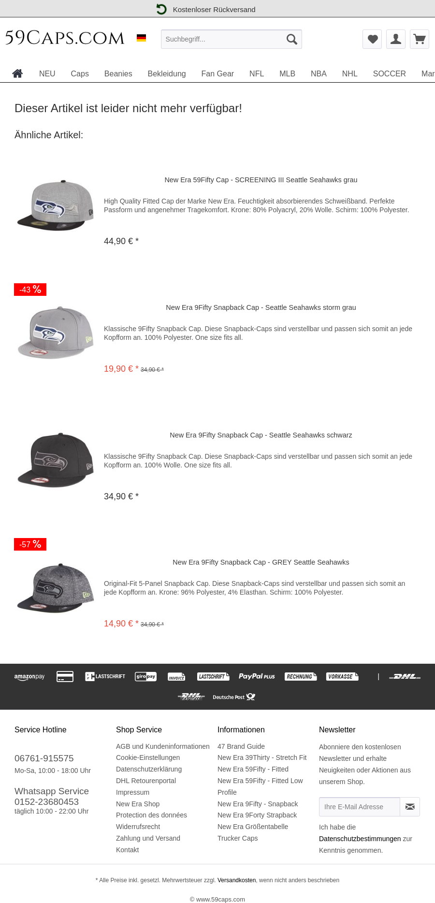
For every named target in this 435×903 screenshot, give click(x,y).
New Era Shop (138, 804)
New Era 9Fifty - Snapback (258, 804)
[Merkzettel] (372, 39)
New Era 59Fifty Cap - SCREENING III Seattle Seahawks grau (260, 180)
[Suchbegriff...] (232, 39)
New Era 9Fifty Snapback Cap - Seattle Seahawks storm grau (261, 307)
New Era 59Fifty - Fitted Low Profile (260, 786)
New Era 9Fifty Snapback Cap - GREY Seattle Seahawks (261, 562)
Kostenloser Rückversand (204, 8)
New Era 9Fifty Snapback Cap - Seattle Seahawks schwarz (261, 435)
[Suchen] (292, 39)
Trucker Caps (238, 838)
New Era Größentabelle (253, 826)
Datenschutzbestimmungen (360, 839)
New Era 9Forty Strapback (257, 815)
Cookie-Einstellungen (148, 757)
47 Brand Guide (241, 746)
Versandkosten (236, 880)
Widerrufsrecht (138, 826)
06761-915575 (44, 758)
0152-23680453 (46, 802)
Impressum (132, 792)
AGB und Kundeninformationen (163, 746)
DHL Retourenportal (146, 781)
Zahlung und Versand (148, 838)
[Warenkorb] (419, 39)
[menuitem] (232, 39)
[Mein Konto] (396, 39)
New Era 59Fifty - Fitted (253, 769)
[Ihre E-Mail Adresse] (359, 806)
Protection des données (151, 815)
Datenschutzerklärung (149, 769)
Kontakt (127, 850)
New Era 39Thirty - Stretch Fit (262, 757)
